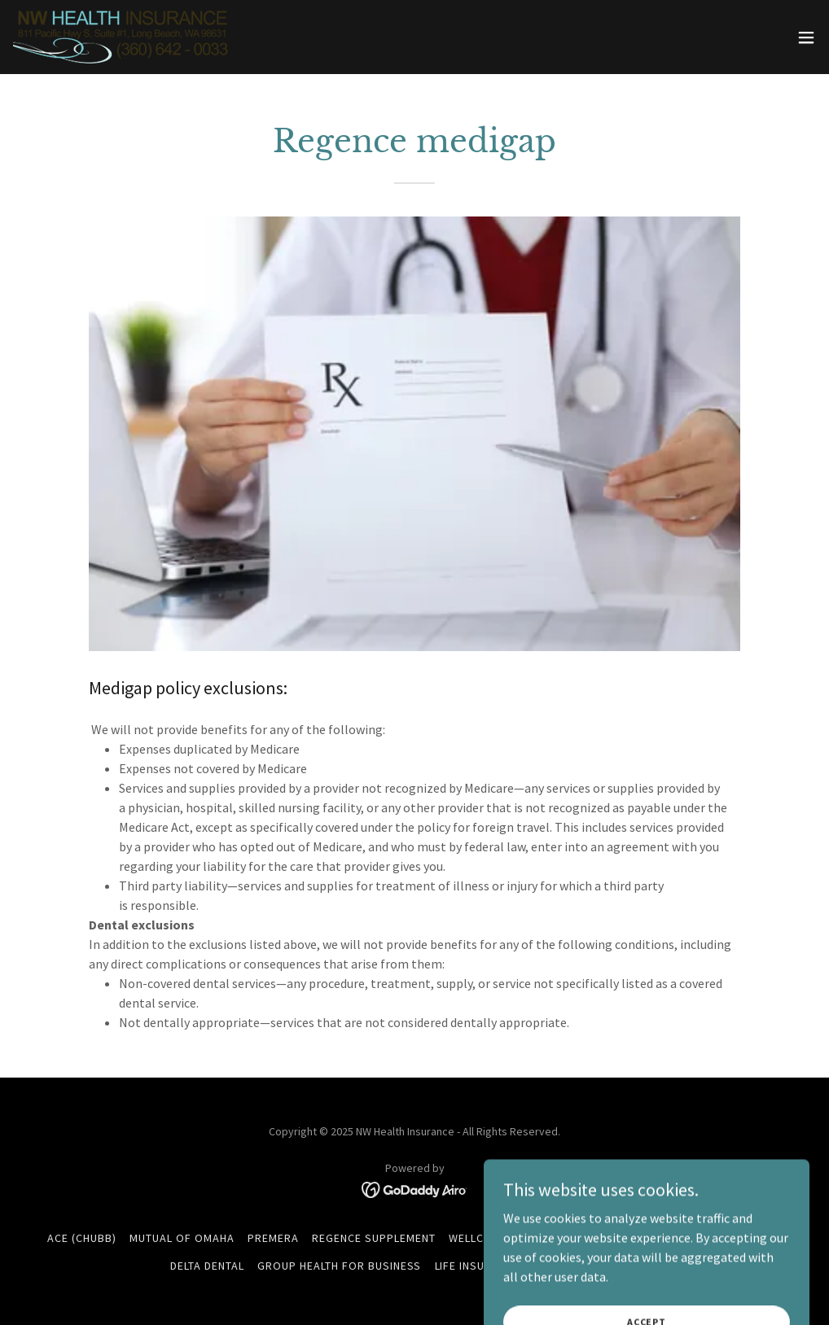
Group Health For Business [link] (339, 1265)
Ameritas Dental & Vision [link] (708, 1238)
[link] (122, 37)
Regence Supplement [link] (374, 1238)
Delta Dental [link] (207, 1265)
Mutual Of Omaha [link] (182, 1238)
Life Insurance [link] (478, 1265)
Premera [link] (273, 1238)
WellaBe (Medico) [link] (569, 1238)
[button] (806, 37)
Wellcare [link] (477, 1238)
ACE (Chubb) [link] (81, 1238)
